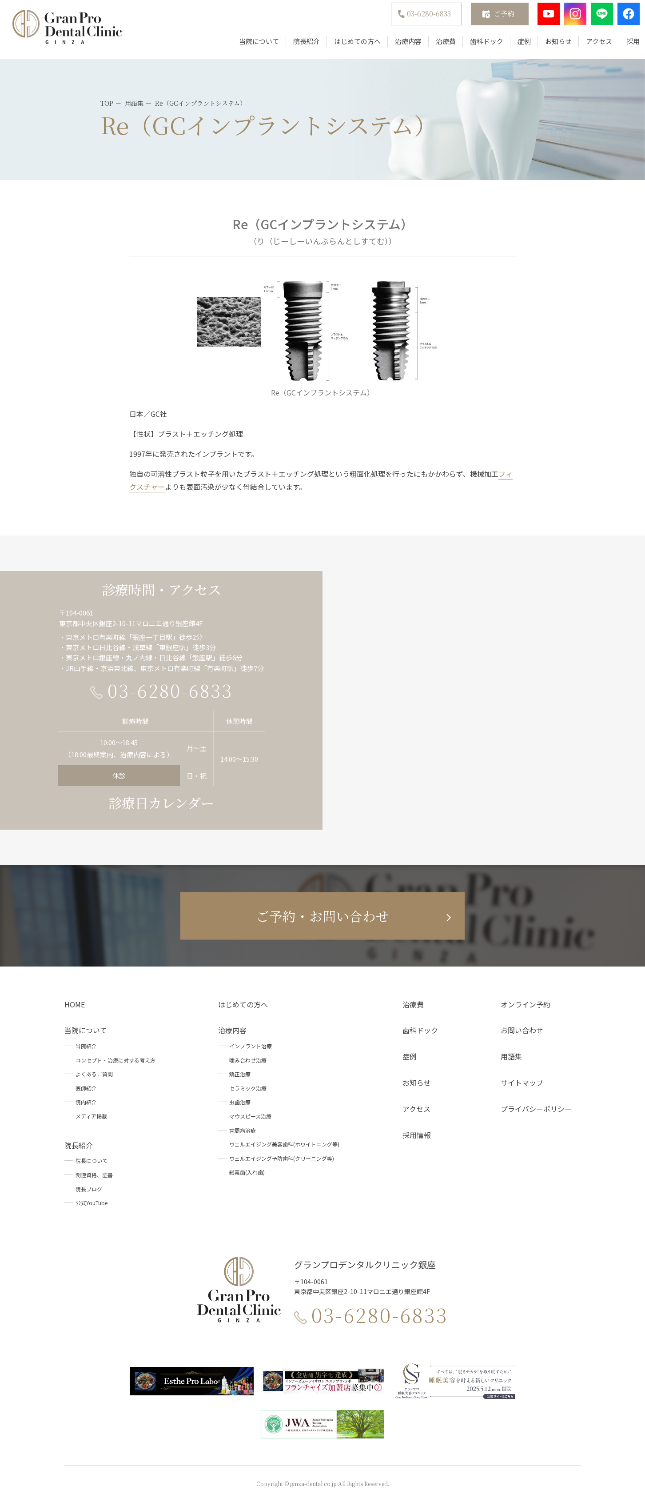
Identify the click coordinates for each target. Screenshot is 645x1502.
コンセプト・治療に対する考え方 (115, 1060)
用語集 (511, 1056)
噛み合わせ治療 (248, 1060)
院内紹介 (86, 1102)
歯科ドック (477, 45)
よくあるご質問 (94, 1074)
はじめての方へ (348, 45)
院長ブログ (89, 1189)
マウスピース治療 (250, 1116)
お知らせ (549, 45)
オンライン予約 (525, 1004)
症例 (515, 45)
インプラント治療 (250, 1046)
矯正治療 (240, 1074)
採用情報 (416, 1135)
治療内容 (399, 45)
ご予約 (495, 18)
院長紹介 (297, 45)
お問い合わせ (522, 1030)
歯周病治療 (242, 1130)
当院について (250, 45)
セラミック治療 (248, 1088)
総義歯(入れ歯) (247, 1172)
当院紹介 (86, 1046)
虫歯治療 (240, 1102)
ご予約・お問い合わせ (322, 916)
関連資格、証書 (94, 1174)
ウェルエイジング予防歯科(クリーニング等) (281, 1158)
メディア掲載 (91, 1116)
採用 (624, 45)
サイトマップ (522, 1082)
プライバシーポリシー (536, 1108)
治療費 (437, 45)
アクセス (590, 45)
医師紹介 (86, 1088)
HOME (74, 1004)
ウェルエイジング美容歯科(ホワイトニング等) (284, 1144)
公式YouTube (92, 1202)
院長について (92, 1160)
